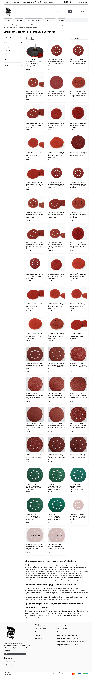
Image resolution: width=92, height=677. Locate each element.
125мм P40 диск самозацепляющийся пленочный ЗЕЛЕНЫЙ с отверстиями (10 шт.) (33, 486)
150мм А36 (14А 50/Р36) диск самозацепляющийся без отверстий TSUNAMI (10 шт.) (78, 366)
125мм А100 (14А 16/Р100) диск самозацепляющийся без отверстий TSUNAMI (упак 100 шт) (78, 275)
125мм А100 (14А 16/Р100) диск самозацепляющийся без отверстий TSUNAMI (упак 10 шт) (34, 335)
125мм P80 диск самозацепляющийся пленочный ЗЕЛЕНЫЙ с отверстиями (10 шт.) (33, 517)
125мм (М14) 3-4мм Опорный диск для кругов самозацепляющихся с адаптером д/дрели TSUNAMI (34, 63)
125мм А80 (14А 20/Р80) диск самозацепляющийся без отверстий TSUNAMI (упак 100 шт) (78, 305)
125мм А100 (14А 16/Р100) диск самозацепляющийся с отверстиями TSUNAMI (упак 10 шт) (78, 215)
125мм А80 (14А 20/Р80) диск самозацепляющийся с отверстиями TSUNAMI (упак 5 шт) (34, 94)
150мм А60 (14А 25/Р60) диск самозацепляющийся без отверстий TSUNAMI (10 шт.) (56, 396)
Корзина (60, 632)
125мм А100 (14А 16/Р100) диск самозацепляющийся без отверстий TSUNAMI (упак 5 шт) (56, 154)
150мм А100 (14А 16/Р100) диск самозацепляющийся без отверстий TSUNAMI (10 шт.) (34, 426)
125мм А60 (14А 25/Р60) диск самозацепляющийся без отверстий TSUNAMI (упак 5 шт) (78, 124)
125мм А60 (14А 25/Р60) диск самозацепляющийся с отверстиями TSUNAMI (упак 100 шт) (78, 517)
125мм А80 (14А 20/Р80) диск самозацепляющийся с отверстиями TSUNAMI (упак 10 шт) (34, 215)
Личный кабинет (41, 2)
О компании (15, 2)
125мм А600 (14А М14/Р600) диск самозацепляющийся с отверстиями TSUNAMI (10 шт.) (34, 366)
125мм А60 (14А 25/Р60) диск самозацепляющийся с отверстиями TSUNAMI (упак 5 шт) (78, 62)
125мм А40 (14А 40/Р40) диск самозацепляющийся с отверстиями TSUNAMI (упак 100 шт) (34, 275)
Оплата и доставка (27, 2)
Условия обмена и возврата (67, 635)
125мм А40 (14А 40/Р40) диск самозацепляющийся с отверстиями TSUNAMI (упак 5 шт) (56, 62)
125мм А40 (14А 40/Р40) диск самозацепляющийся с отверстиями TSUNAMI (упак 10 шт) (56, 185)
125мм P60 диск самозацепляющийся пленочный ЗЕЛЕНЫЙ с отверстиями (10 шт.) (55, 486)
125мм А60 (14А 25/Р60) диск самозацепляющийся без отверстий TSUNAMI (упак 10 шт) (78, 245)
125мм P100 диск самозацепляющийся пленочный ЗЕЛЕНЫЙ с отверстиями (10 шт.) (77, 486)
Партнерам (39, 638)
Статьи (50, 2)
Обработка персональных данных (69, 645)
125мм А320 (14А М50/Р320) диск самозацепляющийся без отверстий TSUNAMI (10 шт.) (78, 154)
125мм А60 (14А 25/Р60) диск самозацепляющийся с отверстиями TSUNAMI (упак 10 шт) (78, 185)
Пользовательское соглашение (68, 638)
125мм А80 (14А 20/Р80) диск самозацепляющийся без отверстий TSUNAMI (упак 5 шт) (34, 154)
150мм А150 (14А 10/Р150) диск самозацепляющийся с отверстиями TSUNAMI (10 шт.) (56, 366)
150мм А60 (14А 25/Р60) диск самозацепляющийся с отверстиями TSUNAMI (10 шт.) (56, 456)
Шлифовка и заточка (38, 25)
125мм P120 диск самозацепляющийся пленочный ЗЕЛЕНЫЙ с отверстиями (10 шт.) (55, 517)
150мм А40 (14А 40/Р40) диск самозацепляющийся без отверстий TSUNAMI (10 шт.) (34, 396)
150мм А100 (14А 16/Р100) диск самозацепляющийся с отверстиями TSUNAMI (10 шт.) (78, 456)
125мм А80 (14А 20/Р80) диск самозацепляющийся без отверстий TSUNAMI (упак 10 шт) (56, 305)
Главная (6, 25)
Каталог (6, 2)
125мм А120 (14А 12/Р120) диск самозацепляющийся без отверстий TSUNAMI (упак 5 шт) (34, 185)
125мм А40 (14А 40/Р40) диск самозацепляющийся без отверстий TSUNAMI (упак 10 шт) (56, 275)
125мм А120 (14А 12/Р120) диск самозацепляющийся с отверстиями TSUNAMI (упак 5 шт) (34, 124)
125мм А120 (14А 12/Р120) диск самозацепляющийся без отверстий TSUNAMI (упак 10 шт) (78, 335)
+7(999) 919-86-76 (69, 2)
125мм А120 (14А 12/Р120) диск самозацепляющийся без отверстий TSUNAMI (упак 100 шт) (34, 305)
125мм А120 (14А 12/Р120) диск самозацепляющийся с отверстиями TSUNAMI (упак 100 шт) (56, 215)
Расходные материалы (20, 25)
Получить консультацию (14, 654)
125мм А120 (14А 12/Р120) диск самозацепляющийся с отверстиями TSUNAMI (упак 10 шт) (34, 245)
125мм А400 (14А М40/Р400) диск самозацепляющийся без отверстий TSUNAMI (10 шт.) (56, 94)
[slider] (5, 53)
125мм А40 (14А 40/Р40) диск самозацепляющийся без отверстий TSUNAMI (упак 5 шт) (56, 124)
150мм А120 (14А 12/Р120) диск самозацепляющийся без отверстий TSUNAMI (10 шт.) (56, 426)
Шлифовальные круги (56, 25)
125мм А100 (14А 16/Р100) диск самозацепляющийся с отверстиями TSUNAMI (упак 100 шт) (56, 335)
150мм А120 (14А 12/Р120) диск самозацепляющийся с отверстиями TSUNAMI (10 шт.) (34, 547)
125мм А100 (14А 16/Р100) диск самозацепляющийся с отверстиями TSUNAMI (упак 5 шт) (78, 94)
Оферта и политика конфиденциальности (72, 641)
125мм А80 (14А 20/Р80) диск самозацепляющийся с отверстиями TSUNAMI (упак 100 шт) (56, 245)
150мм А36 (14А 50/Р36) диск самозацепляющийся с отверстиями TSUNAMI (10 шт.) (78, 426)
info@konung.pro (82, 2)
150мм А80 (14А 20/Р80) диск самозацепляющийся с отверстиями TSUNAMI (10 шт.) (56, 547)
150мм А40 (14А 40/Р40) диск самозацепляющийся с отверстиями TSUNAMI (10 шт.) (34, 456)
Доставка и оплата (41, 629)
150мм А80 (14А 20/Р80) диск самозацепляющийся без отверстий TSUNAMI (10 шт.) (78, 396)
